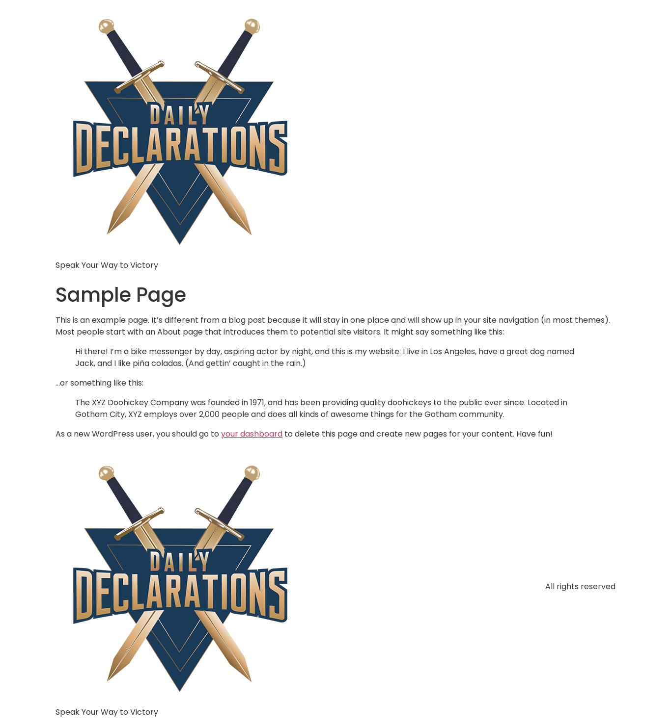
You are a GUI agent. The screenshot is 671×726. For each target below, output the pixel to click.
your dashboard (251, 434)
